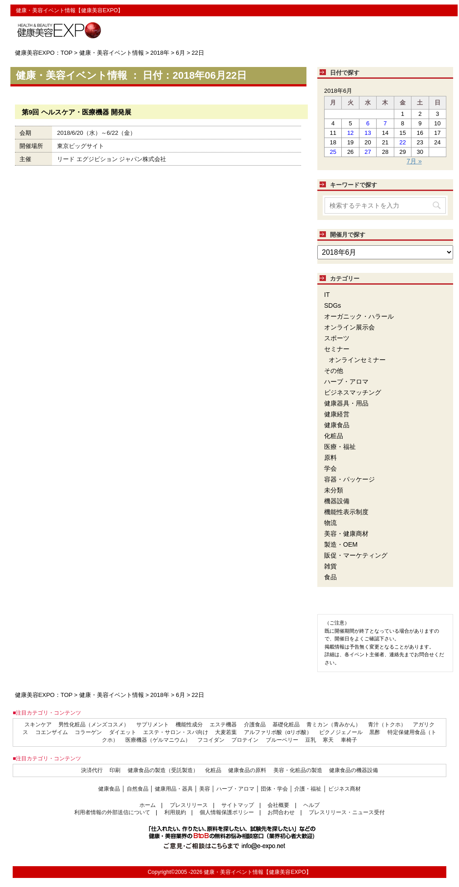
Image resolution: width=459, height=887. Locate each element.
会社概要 (278, 805)
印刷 (115, 770)
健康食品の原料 (247, 770)
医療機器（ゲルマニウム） (158, 740)
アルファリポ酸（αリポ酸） (278, 732)
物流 (330, 522)
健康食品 (336, 425)
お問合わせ (281, 812)
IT (327, 294)
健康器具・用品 (346, 403)
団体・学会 (274, 789)
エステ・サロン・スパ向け (175, 732)
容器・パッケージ (349, 479)
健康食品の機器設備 (353, 770)
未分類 (333, 490)
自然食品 (137, 789)
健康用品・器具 (174, 789)
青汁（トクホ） (387, 724)
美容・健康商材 (346, 533)
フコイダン (211, 740)
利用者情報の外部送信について (112, 812)
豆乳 (310, 740)
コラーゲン (88, 732)
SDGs (332, 305)
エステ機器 (223, 724)
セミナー (336, 349)
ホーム (147, 805)
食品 (330, 577)
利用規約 (175, 812)
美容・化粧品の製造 (297, 770)
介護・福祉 (307, 789)
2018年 (159, 52)
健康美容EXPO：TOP (43, 52)
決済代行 (92, 770)
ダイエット (122, 732)
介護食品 (255, 724)
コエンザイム (51, 732)
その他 (333, 370)
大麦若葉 (226, 732)
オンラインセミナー (357, 359)
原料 (330, 457)
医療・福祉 (340, 446)
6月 (180, 52)
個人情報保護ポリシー (227, 812)
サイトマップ (237, 805)
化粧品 (333, 435)
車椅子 (349, 740)
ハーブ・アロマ (346, 381)
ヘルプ (311, 805)
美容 (204, 789)
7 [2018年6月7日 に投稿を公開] (385, 123)
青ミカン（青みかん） (333, 724)
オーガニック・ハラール (359, 316)
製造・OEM (341, 544)
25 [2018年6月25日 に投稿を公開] (333, 151)
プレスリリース (189, 805)
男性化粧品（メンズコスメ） (93, 724)
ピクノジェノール (341, 732)
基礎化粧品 (286, 724)
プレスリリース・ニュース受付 (347, 812)
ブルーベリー (282, 740)
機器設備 (336, 501)
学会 (330, 468)
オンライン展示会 (349, 327)
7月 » (413, 161)
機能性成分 (189, 724)
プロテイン (244, 740)
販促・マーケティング (355, 555)
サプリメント (152, 724)
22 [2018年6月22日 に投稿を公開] (402, 142)
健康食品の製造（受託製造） (163, 770)
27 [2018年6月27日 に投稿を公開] (367, 151)
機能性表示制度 (346, 511)
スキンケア (38, 724)
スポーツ (336, 338)
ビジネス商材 (344, 789)
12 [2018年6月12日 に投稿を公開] (350, 132)
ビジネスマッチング (352, 392)
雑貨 (330, 566)
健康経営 (336, 414)
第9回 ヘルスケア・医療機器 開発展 (76, 112)
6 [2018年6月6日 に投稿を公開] (367, 123)
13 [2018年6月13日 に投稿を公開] (367, 132)
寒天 (328, 740)
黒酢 (374, 732)
